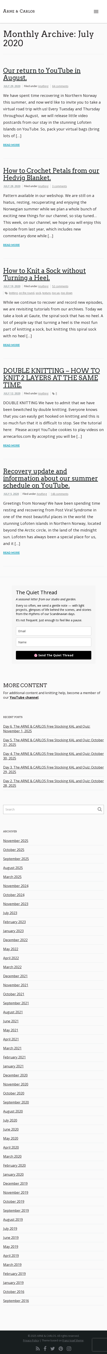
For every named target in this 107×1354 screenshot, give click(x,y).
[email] (53, 631)
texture (46, 293)
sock (38, 293)
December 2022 (15, 940)
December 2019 (15, 1183)
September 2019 (16, 1210)
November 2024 (15, 886)
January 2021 (13, 1066)
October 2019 (13, 1201)
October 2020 (13, 1093)
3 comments (59, 186)
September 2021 (16, 1003)
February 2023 (14, 922)
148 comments (59, 494)
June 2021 (11, 1021)
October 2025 (13, 849)
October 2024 (13, 895)
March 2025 (12, 876)
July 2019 (10, 1228)
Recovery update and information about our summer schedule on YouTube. (50, 478)
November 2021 (15, 985)
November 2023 (15, 904)
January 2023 (13, 931)
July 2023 (10, 913)
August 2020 (13, 1111)
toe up (56, 293)
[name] (53, 642)
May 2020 (10, 1138)
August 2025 (13, 867)
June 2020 (11, 1129)
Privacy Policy (31, 1340)
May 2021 (10, 1030)
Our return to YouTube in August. (42, 74)
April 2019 (11, 1255)
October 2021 (13, 994)
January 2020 (13, 1174)
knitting (13, 293)
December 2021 (15, 976)
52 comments (60, 286)
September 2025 (16, 858)
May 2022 (10, 949)
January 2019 (13, 1282)
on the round (26, 293)
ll (56, 393)
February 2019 (14, 1273)
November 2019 (15, 1192)
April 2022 (11, 958)
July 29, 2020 (12, 86)
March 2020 (12, 1156)
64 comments (60, 86)
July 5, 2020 (11, 494)
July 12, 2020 (12, 393)
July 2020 (10, 1120)
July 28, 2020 (12, 186)
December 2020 (15, 1075)
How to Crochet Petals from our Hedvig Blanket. (51, 174)
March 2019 (12, 1264)
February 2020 (14, 1165)
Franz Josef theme (73, 1340)
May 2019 (10, 1246)
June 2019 (11, 1237)
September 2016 (16, 1300)
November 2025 (15, 840)
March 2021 (12, 1048)
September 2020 (16, 1102)
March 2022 (12, 967)
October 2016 (13, 1291)
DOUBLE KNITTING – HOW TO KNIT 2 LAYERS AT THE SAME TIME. (51, 378)
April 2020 (11, 1147)
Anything (43, 86)
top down (66, 293)
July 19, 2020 (12, 286)
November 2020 (15, 1084)
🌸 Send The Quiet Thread (53, 655)
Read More (11, 144)
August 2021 (13, 1012)
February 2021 (14, 1057)
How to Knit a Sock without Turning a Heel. (44, 274)
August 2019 (13, 1219)
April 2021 (11, 1039)
